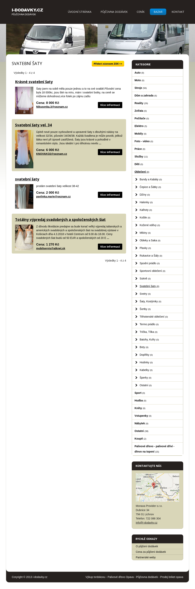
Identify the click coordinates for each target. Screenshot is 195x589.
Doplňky (146, 354)
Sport (139, 392)
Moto (139, 80)
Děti (138, 164)
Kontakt (178, 12)
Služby (141, 156)
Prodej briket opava (171, 577)
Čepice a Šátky (150, 187)
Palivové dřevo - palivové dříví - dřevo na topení (154, 449)
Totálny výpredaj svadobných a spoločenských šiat (60, 219)
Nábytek (141, 423)
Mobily (140, 133)
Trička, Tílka (148, 331)
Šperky (145, 377)
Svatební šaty (149, 286)
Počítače (141, 118)
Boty (144, 347)
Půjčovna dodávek (114, 12)
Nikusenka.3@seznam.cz (52, 106)
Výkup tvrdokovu (95, 577)
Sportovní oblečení (152, 270)
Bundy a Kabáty (151, 179)
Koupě (140, 438)
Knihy (139, 408)
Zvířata (140, 110)
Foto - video (143, 141)
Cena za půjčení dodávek (151, 551)
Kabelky (146, 370)
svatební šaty (27, 179)
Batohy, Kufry (149, 339)
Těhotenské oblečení (154, 316)
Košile (145, 217)
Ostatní (146, 385)
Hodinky (146, 362)
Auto (139, 72)
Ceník (141, 12)
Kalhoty (146, 209)
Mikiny (145, 232)
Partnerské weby (146, 557)
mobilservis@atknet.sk (50, 248)
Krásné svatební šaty (34, 81)
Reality (141, 103)
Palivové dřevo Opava (121, 577)
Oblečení (141, 171)
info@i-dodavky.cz (146, 522)
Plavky (145, 248)
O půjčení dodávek (147, 546)
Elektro (140, 126)
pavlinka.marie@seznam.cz (53, 196)
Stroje (140, 87)
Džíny (145, 194)
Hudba (140, 400)
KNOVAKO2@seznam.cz (51, 153)
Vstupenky (142, 415)
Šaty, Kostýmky (150, 301)
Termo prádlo (149, 324)
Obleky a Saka (150, 240)
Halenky (146, 202)
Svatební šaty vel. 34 (33, 125)
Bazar (158, 12)
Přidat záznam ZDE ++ (108, 63)
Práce (139, 148)
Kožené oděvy (150, 225)
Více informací (110, 105)
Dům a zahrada (145, 95)
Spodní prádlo (150, 263)
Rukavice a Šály (151, 255)
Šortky (145, 309)
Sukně (145, 278)
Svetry (145, 293)
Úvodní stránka (79, 12)
